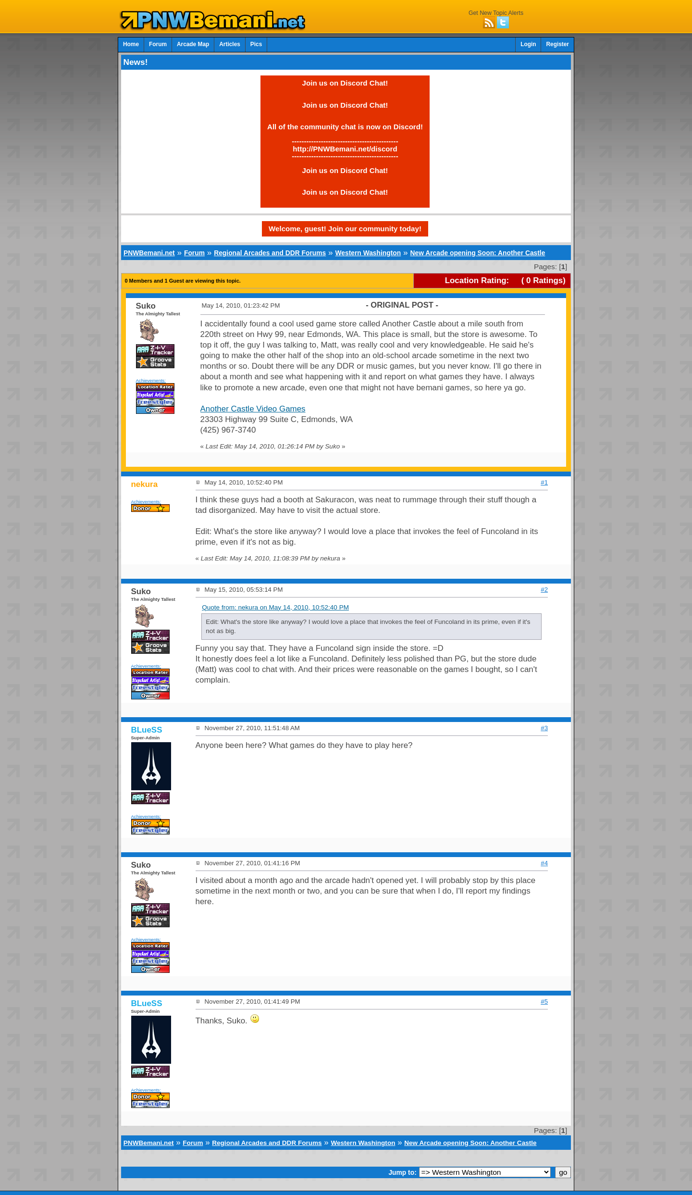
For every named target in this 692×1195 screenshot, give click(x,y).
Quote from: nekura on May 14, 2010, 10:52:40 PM (275, 607)
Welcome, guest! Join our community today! (345, 228)
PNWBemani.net (149, 253)
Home (131, 44)
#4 (544, 863)
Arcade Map (193, 44)
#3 (544, 728)
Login (528, 44)
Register (557, 44)
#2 (544, 589)
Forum (158, 44)
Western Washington (368, 253)
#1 (544, 482)
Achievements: (151, 380)
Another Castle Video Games (253, 408)
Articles (229, 44)
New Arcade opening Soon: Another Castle (477, 253)
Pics (256, 44)
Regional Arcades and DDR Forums (270, 253)
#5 (544, 1001)
